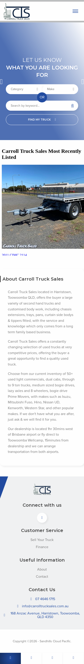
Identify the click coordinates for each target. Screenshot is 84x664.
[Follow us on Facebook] (73, 658)
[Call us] (10, 658)
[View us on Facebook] (42, 518)
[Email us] (31, 658)
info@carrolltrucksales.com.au (42, 606)
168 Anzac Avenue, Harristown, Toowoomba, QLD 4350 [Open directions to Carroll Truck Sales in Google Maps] (41, 615)
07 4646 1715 (42, 599)
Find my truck (42, 119)
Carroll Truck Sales (32, 11)
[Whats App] (52, 658)
